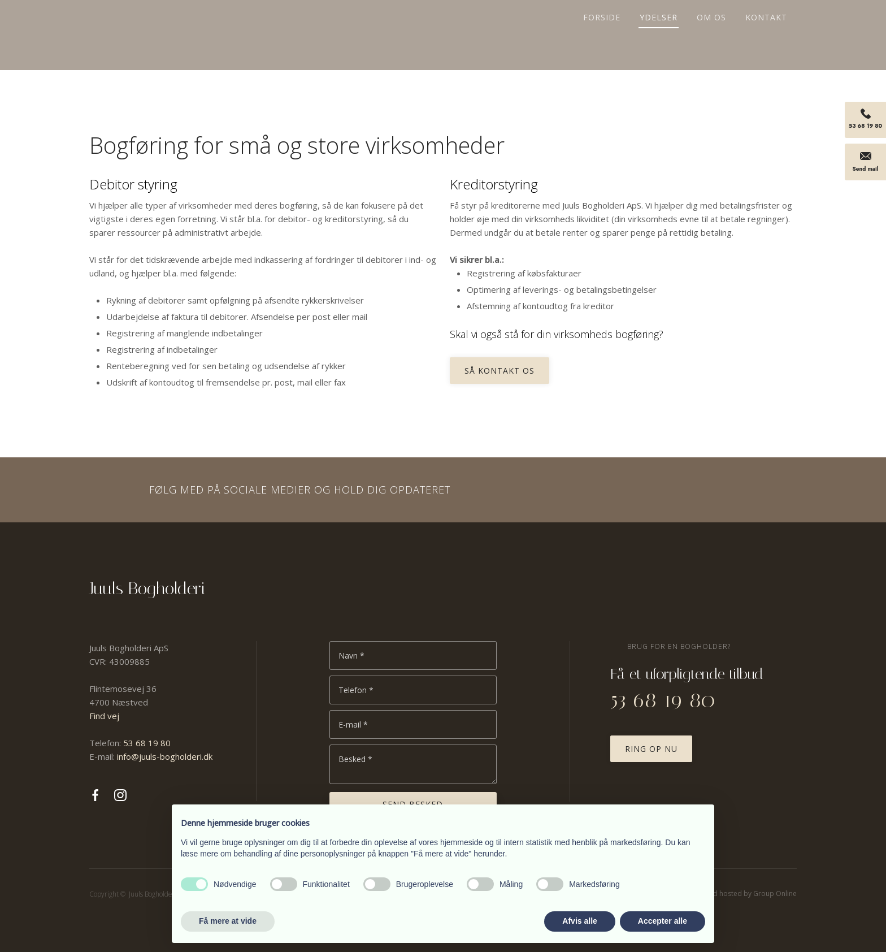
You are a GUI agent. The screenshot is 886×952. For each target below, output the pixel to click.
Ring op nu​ (651, 748)
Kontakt (766, 18)
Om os (711, 18)
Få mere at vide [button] (228, 920)
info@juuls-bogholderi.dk (164, 756)
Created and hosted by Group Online (737, 893)
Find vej (104, 715)
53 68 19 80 (147, 742)
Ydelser (658, 18)
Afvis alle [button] (579, 920)
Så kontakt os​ (499, 370)
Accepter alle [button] (662, 920)
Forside (601, 18)
